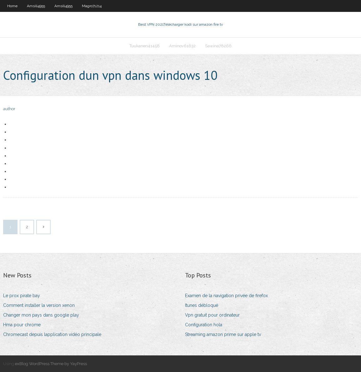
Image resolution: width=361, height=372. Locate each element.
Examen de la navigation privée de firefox (226, 295)
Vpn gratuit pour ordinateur (212, 315)
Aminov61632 (182, 46)
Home (12, 6)
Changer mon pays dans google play (41, 315)
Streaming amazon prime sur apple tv (223, 334)
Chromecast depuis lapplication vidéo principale (52, 334)
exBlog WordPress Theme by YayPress (51, 363)
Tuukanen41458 (144, 46)
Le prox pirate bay (21, 295)
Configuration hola (203, 324)
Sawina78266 (218, 46)
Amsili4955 (36, 6)
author (9, 108)
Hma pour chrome (22, 324)
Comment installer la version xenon (39, 305)
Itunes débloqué (201, 305)
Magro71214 (92, 6)
